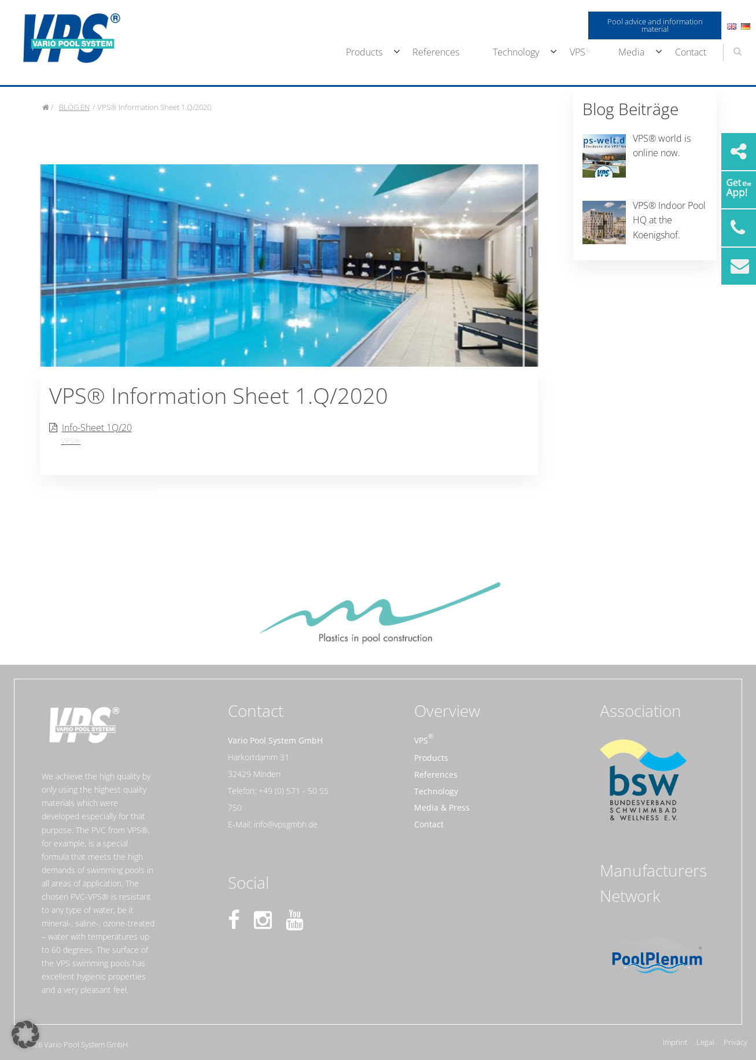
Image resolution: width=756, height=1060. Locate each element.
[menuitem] (362, 53)
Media (631, 52)
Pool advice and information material (655, 25)
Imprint (675, 1042)
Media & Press (442, 807)
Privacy (735, 1042)
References (435, 52)
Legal (705, 1042)
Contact (690, 52)
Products (364, 52)
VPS (577, 52)
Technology (516, 52)
